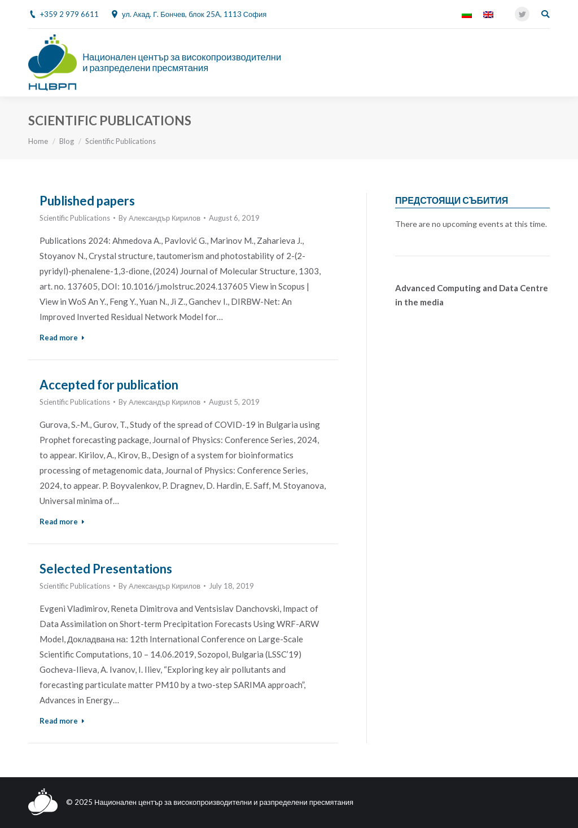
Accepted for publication (109, 384)
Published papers (87, 200)
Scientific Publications (75, 217)
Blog (66, 141)
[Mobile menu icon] (543, 62)
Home (38, 141)
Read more (62, 337)
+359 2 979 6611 (69, 14)
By (159, 217)
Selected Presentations (106, 568)
